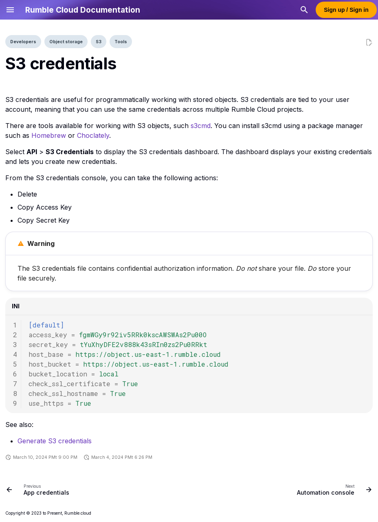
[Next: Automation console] (332, 489)
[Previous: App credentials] (39, 489)
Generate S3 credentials (55, 441)
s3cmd (201, 126)
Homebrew (48, 135)
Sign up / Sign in (346, 10)
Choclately (93, 135)
